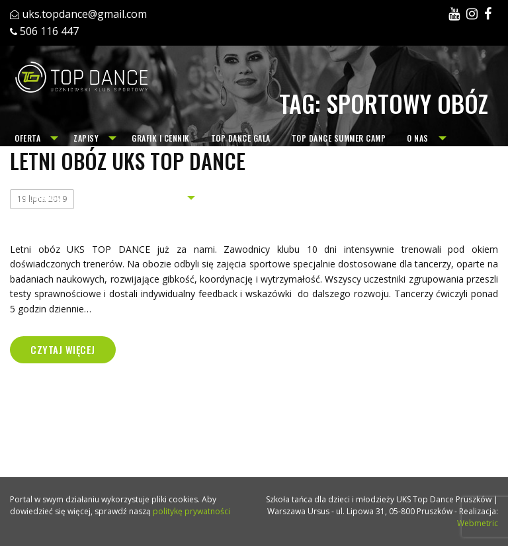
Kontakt (101, 197)
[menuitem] (33, 138)
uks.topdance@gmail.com (84, 14)
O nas (418, 138)
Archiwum (158, 197)
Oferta (27, 138)
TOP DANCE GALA (241, 138)
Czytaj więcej (62, 349)
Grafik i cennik (161, 138)
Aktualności (39, 197)
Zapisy (86, 138)
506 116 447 (49, 31)
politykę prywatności (191, 511)
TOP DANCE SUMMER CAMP (339, 138)
